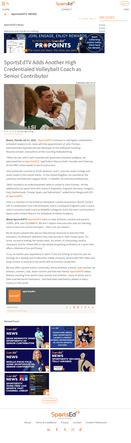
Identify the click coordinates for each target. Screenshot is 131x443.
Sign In (125, 3)
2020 (102, 43)
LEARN (5, 9)
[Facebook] (57, 429)
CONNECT (66, 9)
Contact (77, 422)
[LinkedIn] (48, 429)
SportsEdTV (45, 140)
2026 (102, 25)
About (27, 422)
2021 (102, 40)
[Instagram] (73, 429)
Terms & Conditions (45, 422)
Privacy (64, 422)
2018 (102, 49)
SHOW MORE (49, 400)
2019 (102, 46)
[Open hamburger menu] (3, 4)
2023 (102, 34)
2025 (102, 28)
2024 (102, 31)
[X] (65, 429)
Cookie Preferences (96, 422)
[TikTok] (80, 429)
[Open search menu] (7, 3)
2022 (102, 37)
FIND (126, 9)
